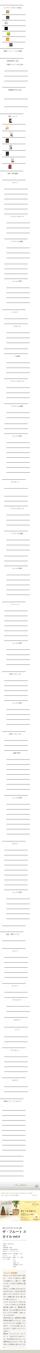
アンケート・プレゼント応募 (13, 1158)
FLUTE (12, 1193)
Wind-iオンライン (15, 33)
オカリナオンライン (15, 39)
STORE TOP (4, 1193)
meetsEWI (15, 44)
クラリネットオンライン (15, 23)
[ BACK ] (34, 1195)
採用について (12, 1168)
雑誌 (16, 1193)
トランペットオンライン (15, 28)
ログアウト (13, 1178)
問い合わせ (13, 1163)
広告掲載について (13, 1173)
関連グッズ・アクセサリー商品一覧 (14, 1106)
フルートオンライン (15, 11)
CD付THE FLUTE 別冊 (25, 1193)
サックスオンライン (15, 17)
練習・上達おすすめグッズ (15, 1113)
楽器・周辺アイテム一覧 (15, 938)
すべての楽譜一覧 (15, 177)
